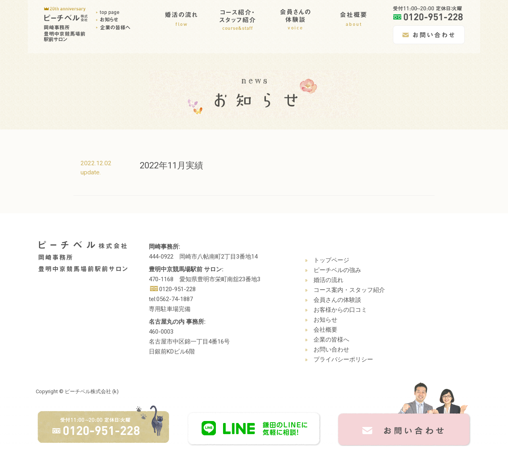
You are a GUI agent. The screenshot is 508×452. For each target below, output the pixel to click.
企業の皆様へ (331, 339)
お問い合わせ (331, 349)
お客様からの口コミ (340, 309)
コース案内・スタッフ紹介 (349, 290)
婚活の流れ (328, 280)
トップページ (331, 260)
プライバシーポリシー (343, 359)
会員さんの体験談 (337, 299)
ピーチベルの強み (337, 270)
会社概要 (325, 329)
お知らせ (325, 319)
